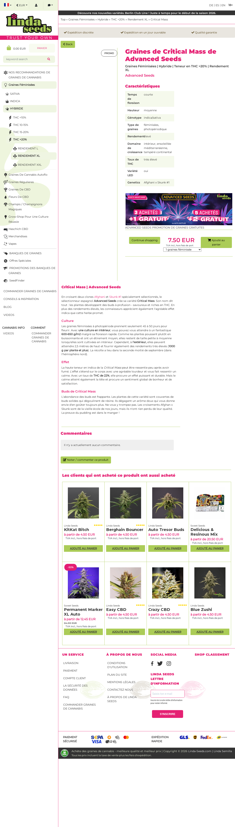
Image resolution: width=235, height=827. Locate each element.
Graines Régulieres (18, 182)
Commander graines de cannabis (79, 706)
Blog (7, 307)
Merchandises (15, 236)
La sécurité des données (75, 687)
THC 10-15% (17, 125)
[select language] (8, 5)
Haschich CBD (15, 229)
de (211, 5)
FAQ (66, 697)
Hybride (103, 19)
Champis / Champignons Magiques (22, 206)
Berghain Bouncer (124, 529)
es (217, 5)
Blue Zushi (201, 609)
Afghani (100, 297)
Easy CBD (116, 609)
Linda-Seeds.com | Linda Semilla (210, 751)
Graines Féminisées (81, 19)
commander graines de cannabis (41, 337)
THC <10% (16, 117)
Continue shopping (145, 240)
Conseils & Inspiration (21, 299)
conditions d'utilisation (117, 665)
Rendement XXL (27, 165)
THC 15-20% (18, 132)
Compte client (74, 678)
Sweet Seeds (197, 525)
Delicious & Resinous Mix (204, 532)
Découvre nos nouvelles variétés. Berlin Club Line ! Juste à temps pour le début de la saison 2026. (147, 13)
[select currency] (22, 5)
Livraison (70, 663)
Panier (42, 48)
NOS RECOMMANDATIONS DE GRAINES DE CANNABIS (26, 74)
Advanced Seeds (139, 75)
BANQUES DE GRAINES (22, 253)
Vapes (10, 244)
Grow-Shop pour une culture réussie (25, 218)
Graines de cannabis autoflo (25, 175)
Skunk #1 (115, 297)
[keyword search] (26, 59)
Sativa (12, 94)
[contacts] (50, 5)
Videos (8, 315)
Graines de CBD (17, 189)
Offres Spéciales (17, 261)
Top (63, 19)
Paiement (70, 670)
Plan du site (117, 674)
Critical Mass (159, 19)
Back (68, 44)
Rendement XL (138, 19)
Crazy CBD (159, 609)
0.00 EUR (16, 48)
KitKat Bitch (76, 529)
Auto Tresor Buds (166, 529)
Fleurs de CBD (16, 197)
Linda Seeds (71, 525)
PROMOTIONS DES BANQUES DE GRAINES (29, 270)
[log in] (36, 5)
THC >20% (118, 19)
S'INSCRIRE (167, 714)
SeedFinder (14, 280)
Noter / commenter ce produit (85, 460)
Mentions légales (121, 682)
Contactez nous (120, 689)
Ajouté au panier (216, 242)
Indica (12, 101)
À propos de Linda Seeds (122, 699)
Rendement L (25, 148)
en (223, 5)
